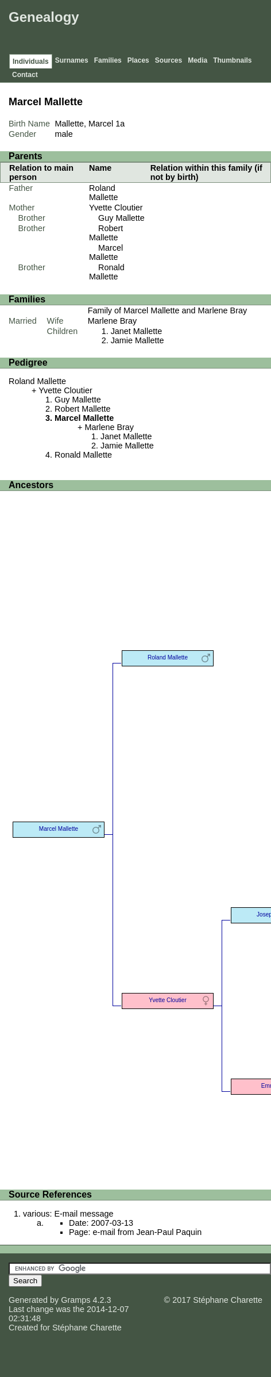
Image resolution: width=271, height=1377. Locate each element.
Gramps (75, 1300)
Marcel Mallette (106, 252)
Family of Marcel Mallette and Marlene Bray (167, 310)
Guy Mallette (121, 218)
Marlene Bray (112, 320)
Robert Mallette (106, 233)
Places (138, 60)
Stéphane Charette (87, 1327)
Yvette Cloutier (116, 207)
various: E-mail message (68, 1213)
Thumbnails (232, 60)
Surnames (71, 60)
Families (108, 60)
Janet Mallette (136, 331)
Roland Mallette (103, 192)
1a (120, 123)
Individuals (31, 61)
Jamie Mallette (137, 340)
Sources (168, 60)
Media (197, 60)
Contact (25, 75)
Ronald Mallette (107, 272)
